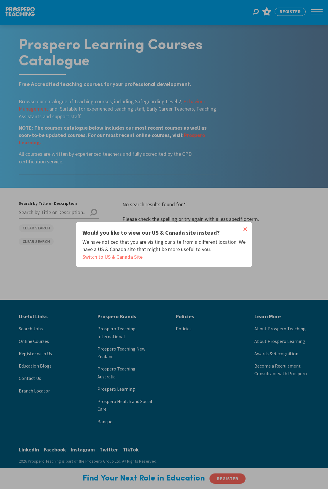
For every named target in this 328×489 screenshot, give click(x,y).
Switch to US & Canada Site (112, 256)
